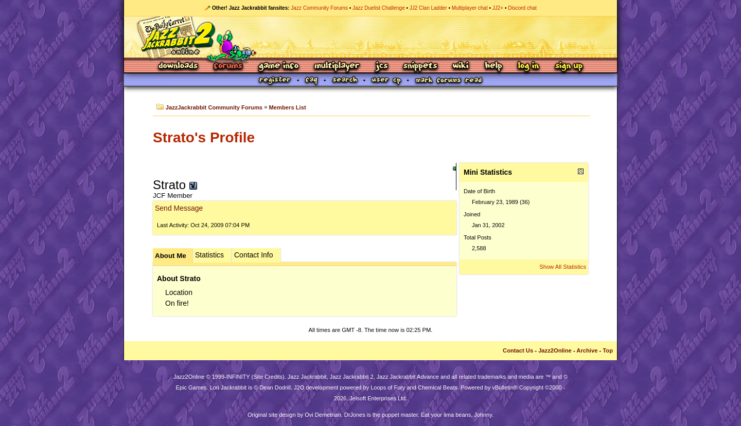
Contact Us (518, 350)
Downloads (179, 66)
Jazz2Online (555, 350)
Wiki (461, 66)
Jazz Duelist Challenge (378, 8)
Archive (586, 350)
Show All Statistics (562, 267)
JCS (381, 66)
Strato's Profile (204, 137)
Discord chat (522, 8)
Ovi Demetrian (323, 415)
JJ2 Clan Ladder (428, 8)
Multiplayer (337, 66)
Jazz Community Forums (319, 8)
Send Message (179, 208)
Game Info (278, 66)
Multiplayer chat (470, 8)
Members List (287, 107)
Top (608, 350)
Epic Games (191, 387)
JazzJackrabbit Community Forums (214, 107)
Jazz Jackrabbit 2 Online (370, 37)
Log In (528, 66)
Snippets (420, 66)
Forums (228, 66)
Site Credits (268, 377)
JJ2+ (497, 8)
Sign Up (569, 66)
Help (493, 66)
